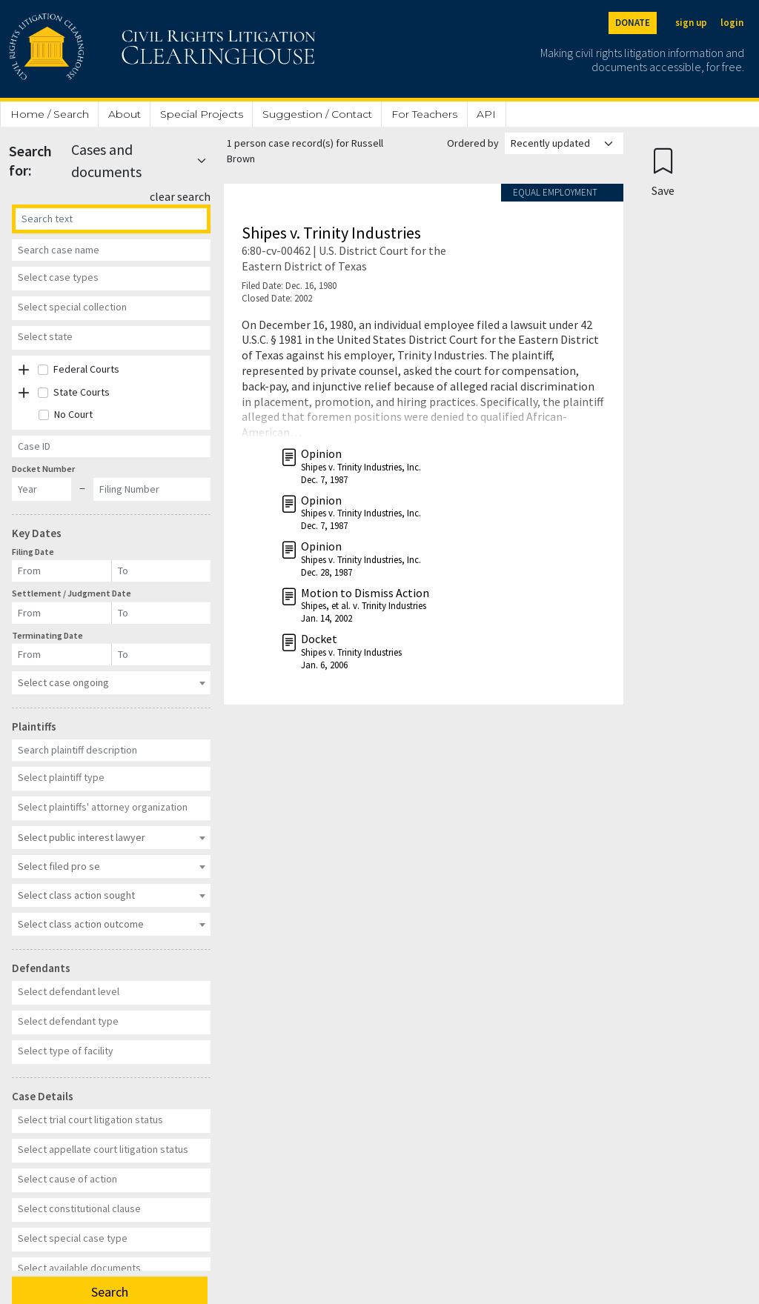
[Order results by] (564, 143)
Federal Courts (86, 369)
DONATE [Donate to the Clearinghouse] (632, 22)
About (124, 114)
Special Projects (201, 114)
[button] (24, 370)
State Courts (81, 392)
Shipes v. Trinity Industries (331, 232)
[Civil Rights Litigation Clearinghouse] (120, 49)
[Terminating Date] (62, 654)
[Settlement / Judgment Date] (62, 613)
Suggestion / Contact (317, 114)
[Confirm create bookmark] (663, 171)
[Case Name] (111, 250)
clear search (180, 196)
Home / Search (49, 114)
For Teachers (424, 114)
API (486, 114)
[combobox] (111, 278)
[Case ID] (111, 446)
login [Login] (731, 22)
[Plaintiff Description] (111, 750)
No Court (73, 414)
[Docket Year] (41, 489)
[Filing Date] (62, 571)
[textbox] (109, 277)
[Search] (111, 218)
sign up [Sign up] (691, 22)
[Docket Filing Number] (152, 489)
